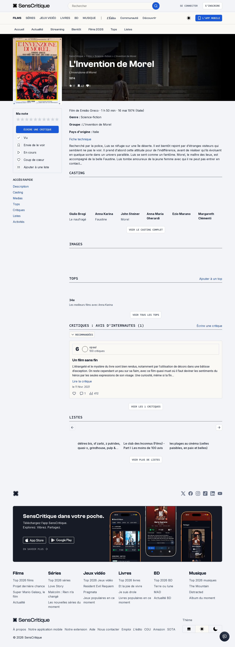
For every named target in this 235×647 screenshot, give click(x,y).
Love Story (56, 586)
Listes (75, 417)
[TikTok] (205, 494)
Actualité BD (162, 598)
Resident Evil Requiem (98, 586)
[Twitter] (183, 494)
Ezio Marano (181, 214)
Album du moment (202, 598)
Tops (73, 278)
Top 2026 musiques (202, 580)
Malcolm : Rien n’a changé (61, 594)
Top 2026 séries (59, 580)
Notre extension (76, 629)
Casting (77, 172)
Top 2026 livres (129, 580)
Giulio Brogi (77, 214)
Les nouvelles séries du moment (64, 604)
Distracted (196, 592)
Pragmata (90, 592)
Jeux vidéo (94, 573)
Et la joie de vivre (130, 586)
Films (89, 56)
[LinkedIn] (212, 494)
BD (157, 573)
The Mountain (199, 586)
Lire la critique (82, 381)
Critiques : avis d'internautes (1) (106, 325)
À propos (19, 629)
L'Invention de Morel (125, 56)
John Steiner (130, 214)
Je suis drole (127, 592)
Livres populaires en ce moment (135, 600)
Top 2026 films (23, 580)
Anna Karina (104, 214)
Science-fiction (103, 56)
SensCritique (76, 56)
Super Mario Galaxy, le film (29, 594)
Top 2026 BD (163, 580)
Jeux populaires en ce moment (99, 600)
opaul (93, 347)
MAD (157, 592)
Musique (197, 573)
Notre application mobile (45, 629)
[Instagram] (198, 494)
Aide (92, 629)
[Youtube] (220, 494)
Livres (125, 573)
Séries (54, 573)
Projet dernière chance (29, 586)
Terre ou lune (163, 586)
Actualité (19, 602)
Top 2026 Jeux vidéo (98, 580)
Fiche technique (80, 139)
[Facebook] (190, 494)
